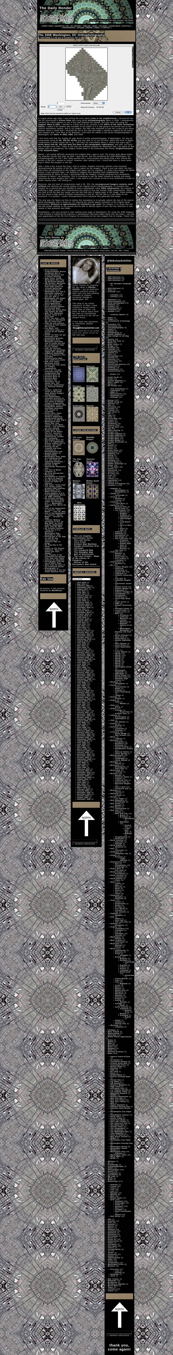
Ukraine (118, 1022)
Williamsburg (130, 818)
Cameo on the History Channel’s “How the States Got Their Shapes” (54, 550)
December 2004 (84, 754)
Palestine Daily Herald (120, 1108)
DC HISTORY (76, 26)
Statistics (112, 1233)
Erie (117, 863)
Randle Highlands (123, 640)
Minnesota (114, 765)
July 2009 (81, 662)
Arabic (110, 319)
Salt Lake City (121, 922)
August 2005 (82, 741)
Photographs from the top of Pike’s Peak (54, 562)
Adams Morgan (121, 567)
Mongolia (119, 992)
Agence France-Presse (120, 1056)
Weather (111, 1266)
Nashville (119, 898)
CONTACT (106, 28)
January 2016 (83, 602)
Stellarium (112, 1234)
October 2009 (83, 657)
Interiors (111, 472)
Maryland (114, 740)
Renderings (113, 1181)
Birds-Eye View (114, 341)
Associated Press (118, 1065)
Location (111, 485)
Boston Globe (116, 1066)
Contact (126, 250)
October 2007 (83, 697)
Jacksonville (120, 687)
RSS (120, 250)
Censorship (113, 361)
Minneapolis (120, 767)
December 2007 (84, 694)
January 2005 (83, 752)
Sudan (118, 1020)
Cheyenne (119, 1027)
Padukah (119, 730)
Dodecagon (120, 1203)
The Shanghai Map (83, 552)
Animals (111, 306)
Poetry (110, 1171)
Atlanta (118, 698)
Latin (110, 475)
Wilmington (120, 683)
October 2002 (83, 796)
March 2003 (82, 787)
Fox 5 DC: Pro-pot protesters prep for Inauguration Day (53, 371)
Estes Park (120, 557)
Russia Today (116, 1118)
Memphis (119, 897)
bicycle (111, 339)
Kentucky (114, 727)
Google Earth (113, 437)
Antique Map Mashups (85, 544)
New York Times (117, 1100)
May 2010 (81, 646)
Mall (117, 613)
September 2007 (84, 699)
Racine (118, 947)
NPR (112, 1103)
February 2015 (83, 604)
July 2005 (81, 742)
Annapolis (119, 742)
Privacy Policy (105, 250)
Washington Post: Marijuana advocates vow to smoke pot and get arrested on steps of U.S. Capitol (55, 343)
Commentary (113, 369)
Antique (111, 311)
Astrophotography (116, 328)
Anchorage (120, 495)
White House (120, 675)
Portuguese (113, 1173)
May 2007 (81, 706)
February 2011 (83, 631)
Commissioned (114, 371)
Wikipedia (112, 1281)
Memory (113, 1194)
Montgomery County (124, 748)
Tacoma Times (116, 1126)
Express (118, 1153)
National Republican (119, 1096)
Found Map (113, 418)
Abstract (114, 1184)
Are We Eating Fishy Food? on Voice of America (54, 481)
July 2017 (81, 591)
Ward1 (118, 653)
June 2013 (81, 617)
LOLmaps (79, 548)
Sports (111, 1228)
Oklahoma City (121, 853)
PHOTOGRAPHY (69, 28)
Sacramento (120, 535)
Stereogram (113, 1236)
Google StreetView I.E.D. (86, 546)
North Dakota (116, 845)
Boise (117, 707)
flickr (110, 417)
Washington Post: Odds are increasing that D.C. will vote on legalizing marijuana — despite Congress (55, 460)
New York (114, 810)
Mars (117, 885)
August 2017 (82, 589)
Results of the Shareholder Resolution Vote (55, 466)
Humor (110, 465)
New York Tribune (118, 1101)
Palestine (119, 997)
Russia (118, 1000)
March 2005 (82, 749)
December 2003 (84, 772)
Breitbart (114, 1068)
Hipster (111, 457)
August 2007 (82, 701)
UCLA (122, 528)
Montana (114, 790)
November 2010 (84, 636)
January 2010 (83, 652)
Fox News (114, 1081)
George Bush (113, 427)
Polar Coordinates (123, 1211)
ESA (109, 405)
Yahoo (110, 1287)
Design (111, 400)
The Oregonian (116, 1130)
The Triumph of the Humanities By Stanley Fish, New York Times (55, 556)
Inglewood (124, 517)
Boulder (118, 553)
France (123, 967)
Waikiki (123, 703)
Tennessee (115, 895)
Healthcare (112, 452)
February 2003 (83, 789)
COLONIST (103, 26)
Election (111, 403)
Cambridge (120, 758)
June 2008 (81, 684)
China (117, 953)
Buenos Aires (128, 1011)
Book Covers (113, 344)
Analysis (111, 305)
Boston (118, 757)
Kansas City (120, 782)
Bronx (122, 815)
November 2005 (84, 736)
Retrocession (116, 394)
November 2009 (84, 656)
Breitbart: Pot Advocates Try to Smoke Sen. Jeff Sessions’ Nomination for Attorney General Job (54, 384)
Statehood (114, 395)
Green (110, 448)
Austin (118, 902)
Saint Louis (120, 787)
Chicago (118, 710)
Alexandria (120, 928)
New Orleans (120, 735)
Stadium (111, 1229)
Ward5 (118, 660)
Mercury (118, 887)
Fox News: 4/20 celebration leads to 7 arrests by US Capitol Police (55, 330)
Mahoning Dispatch (118, 1093)
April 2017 (81, 594)
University (112, 1254)
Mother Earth (116, 1198)
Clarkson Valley (122, 777)
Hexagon (119, 1206)
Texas (112, 900)
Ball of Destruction (84, 554)
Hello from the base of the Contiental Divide (55, 565)
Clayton (118, 778)
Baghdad (124, 983)
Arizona (113, 497)
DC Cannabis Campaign (120, 283)
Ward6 (118, 662)
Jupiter (118, 883)
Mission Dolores (123, 547)
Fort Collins (120, 558)
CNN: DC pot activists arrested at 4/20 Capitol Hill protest (55, 324)
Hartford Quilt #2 (52, 376)
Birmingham (120, 490)
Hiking (110, 455)
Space (113, 882)
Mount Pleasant (122, 635)
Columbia (119, 877)
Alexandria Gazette (118, 1061)
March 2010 (82, 649)
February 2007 (83, 711)
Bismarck (119, 847)
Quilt (112, 1199)
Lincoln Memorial (124, 621)
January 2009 (83, 672)
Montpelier (120, 925)
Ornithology (113, 1165)
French (111, 420)
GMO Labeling (114, 430)
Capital (111, 353)
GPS (109, 443)
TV (109, 1251)
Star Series (115, 1216)
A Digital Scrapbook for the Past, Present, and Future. (103, 247)
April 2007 (81, 707)
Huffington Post (117, 1088)
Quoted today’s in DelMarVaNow (53, 454)
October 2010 (83, 637)
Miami (117, 688)
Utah (112, 917)
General (111, 425)
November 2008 (84, 676)
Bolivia (123, 1013)
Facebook (112, 407)
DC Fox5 (114, 1071)
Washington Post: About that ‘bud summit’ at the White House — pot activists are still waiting (55, 425)
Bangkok (119, 915)
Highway (111, 453)
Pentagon (119, 933)
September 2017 (84, 587)
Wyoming (114, 1025)
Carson (123, 512)
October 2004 (83, 757)
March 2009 (82, 669)
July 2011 (81, 622)
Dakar (122, 1005)
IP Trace (111, 473)
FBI (109, 413)
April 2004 (81, 767)
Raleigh (118, 843)
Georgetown (120, 593)
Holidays (111, 460)
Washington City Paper (120, 1140)
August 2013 (82, 616)
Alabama (114, 488)
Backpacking (113, 333)
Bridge (111, 346)
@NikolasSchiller (119, 260)
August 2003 (82, 779)
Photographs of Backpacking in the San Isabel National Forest (55, 569)
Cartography (113, 356)
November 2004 (84, 756)
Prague (118, 998)
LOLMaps (112, 1030)
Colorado (114, 552)
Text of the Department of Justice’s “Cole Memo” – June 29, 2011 (55, 509)
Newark (118, 805)
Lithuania (124, 970)
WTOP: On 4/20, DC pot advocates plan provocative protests (55, 336)
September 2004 (84, 759)
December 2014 (84, 607)
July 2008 (81, 682)
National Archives (115, 1052)
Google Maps (113, 438)
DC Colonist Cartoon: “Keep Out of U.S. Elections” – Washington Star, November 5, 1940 (54, 531)
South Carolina (117, 875)
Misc (112, 1196)
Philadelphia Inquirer (119, 1115)
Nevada (113, 797)
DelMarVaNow (116, 1075)
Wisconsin (115, 943)
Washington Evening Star (121, 1143)
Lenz (112, 1189)
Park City (119, 920)
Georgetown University (120, 596)
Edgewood (119, 590)
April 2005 (81, 747)
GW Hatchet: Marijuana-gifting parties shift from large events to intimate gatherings (55, 285)
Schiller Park (121, 713)
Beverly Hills (121, 507)
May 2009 (81, 666)
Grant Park (125, 712)
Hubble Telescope (115, 463)
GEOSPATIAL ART (62, 26)
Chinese (111, 363)
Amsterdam (130, 975)
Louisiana (114, 732)
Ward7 (118, 663)
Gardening (112, 423)
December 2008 (84, 674)
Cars (110, 354)
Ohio (112, 848)
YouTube (111, 1289)
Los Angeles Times (118, 1091)
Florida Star (115, 1080)
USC (122, 530)
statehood (112, 1231)
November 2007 (84, 696)
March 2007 (82, 709)
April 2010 (81, 647)
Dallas (118, 905)
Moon (117, 888)
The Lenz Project (83, 556)
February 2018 (83, 586)
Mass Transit (113, 1032)
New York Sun (116, 1098)
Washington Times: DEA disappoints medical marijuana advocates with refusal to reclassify (55, 408)
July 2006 (81, 722)
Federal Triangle (122, 592)
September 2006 (84, 719)
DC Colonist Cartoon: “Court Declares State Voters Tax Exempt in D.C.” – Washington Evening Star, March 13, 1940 (55, 502)
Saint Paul (119, 768)
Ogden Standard (117, 1105)
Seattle (118, 938)
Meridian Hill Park (123, 632)
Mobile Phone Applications (120, 1037)
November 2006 (84, 716)
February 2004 (83, 769)
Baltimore (119, 743)
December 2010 (84, 634)
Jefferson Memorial (124, 617)
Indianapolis (120, 718)
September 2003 (84, 777)
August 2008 (82, 681)
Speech (111, 1226)
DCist (112, 1073)
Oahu (117, 702)
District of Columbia (91, 250)
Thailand (114, 913)
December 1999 (84, 799)
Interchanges (125, 518)
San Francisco (121, 538)
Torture (111, 1248)
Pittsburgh (120, 867)
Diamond (119, 1201)
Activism (111, 292)
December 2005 (84, 734)
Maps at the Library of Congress (86, 558)
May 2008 (81, 686)
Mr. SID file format (68, 140)
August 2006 (82, 721)
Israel (117, 985)
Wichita (118, 725)
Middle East (120, 990)
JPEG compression (110, 188)
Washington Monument (125, 629)
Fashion (111, 410)
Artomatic (112, 324)
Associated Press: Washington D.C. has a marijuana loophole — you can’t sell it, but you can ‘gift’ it (55, 293)
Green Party (113, 450)
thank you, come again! (119, 1347)
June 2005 (81, 744)
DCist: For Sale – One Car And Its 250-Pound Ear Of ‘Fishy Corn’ (55, 319)
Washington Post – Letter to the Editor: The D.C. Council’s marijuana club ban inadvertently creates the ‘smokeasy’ (54, 434)
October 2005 (83, 737)
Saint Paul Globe (117, 1120)
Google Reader (114, 440)
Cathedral (119, 573)
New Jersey (115, 803)
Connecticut (115, 562)
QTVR (110, 1178)
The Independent (117, 1128)
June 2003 (81, 782)
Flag (110, 415)
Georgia (113, 697)
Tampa (118, 695)
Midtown (128, 833)
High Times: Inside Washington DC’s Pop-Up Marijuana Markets (55, 279)
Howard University (123, 605)
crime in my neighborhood (103, 118)
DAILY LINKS (113, 382)
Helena (118, 792)
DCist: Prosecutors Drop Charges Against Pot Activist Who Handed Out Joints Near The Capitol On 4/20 (55, 308)
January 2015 (83, 606)
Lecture (111, 478)
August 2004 (82, 761)
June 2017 (81, 592)
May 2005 (81, 746)
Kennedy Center (122, 608)
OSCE (110, 1168)
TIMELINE (86, 26)
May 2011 (81, 626)
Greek (110, 447)
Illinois (113, 708)
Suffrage (114, 397)
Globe (117, 1204)
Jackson (119, 772)
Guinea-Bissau (121, 978)
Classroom (112, 366)
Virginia (113, 927)
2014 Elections (114, 280)
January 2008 (83, 692)
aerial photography (116, 303)
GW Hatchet (115, 1083)
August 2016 (82, 597)
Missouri (114, 773)
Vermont (114, 923)
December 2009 (84, 654)
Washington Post (117, 1151)
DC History (112, 385)
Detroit (118, 763)
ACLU (110, 290)
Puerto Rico (115, 868)
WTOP (113, 1158)
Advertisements (114, 301)
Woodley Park (121, 677)
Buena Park (120, 508)
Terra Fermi (80, 542)
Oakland (118, 532)
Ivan (117, 1271)
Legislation (115, 390)
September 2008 (84, 679)
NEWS (94, 26)
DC (111, 565)
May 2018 (81, 584)
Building (111, 348)
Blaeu (110, 343)
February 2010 (83, 651)
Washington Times (118, 1155)
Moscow (123, 1002)
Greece (123, 968)
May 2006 (81, 726)
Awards (111, 331)
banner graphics (115, 334)
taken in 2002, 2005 (63, 134)
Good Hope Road (122, 598)
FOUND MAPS (114, 26)
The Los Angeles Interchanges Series (83, 537)
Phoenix (118, 498)
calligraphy (113, 351)
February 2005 (83, 751)
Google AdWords (115, 435)
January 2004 (83, 771)
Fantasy (111, 408)
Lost (112, 1191)
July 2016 (81, 599)
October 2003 (83, 776)
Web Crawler (113, 1279)
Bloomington (120, 717)
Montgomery (120, 492)
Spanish (111, 1224)
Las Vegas (119, 798)
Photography (113, 1170)
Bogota (128, 1017)
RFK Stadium (121, 643)
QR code (111, 1176)
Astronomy (112, 326)
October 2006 (83, 717)
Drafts (113, 374)
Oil (109, 1163)
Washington (115, 937)
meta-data (112, 1035)
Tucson (118, 500)
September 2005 (84, 739)
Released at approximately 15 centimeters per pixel (76, 204)
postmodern (113, 1175)
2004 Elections (114, 277)
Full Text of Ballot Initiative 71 (53, 470)
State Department (123, 647)
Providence (120, 873)
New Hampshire (117, 800)
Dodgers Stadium (123, 514)
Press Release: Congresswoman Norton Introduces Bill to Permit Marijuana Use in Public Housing (55, 273)
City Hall (119, 578)
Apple (110, 318)
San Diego (119, 537)
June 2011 (81, 624)
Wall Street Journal (119, 1136)
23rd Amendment (117, 389)
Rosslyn (118, 935)
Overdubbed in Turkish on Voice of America (55, 477)
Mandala (114, 1193)
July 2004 (81, 762)
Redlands (119, 533)
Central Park (128, 826)
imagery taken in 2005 (49, 124)
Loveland (119, 560)
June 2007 (81, 704)
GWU (117, 603)
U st (117, 650)
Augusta (119, 738)
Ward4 (118, 658)
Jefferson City (121, 780)
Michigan (114, 762)
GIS (109, 428)
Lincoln (118, 795)
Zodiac (111, 1291)
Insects (111, 468)
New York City (121, 813)
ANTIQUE (80, 28)
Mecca (118, 987)
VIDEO (96, 28)
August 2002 (82, 797)
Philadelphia (120, 865)
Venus (117, 893)
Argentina (124, 1008)
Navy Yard (119, 637)
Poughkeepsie (121, 837)
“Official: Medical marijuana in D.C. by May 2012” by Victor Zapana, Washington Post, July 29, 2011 (54, 523)
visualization (113, 1263)
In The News (113, 467)
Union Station (121, 652)
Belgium (123, 958)
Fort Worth (120, 908)
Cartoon (111, 358)
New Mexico (115, 807)
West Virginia (116, 940)
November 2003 (84, 774)
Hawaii (113, 700)
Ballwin (118, 775)
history (111, 458)
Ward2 (118, 655)
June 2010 (81, 644)
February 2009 (83, 671)
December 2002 (84, 792)
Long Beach (125, 522)
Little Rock (120, 503)
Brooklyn (124, 817)
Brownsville (120, 903)
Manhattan (124, 822)
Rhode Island (116, 872)
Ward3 (118, 657)
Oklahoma (114, 852)
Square (118, 1214)
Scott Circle (120, 645)
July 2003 (81, 781)
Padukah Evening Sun (120, 1106)
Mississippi (115, 770)
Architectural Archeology (119, 321)
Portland (119, 857)
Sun (117, 892)
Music (110, 1047)
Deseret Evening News (120, 1076)
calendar (111, 349)
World (113, 948)
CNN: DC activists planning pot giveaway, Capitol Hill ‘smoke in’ (55, 349)
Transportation (114, 1249)
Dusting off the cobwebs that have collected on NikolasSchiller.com (53, 449)
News (110, 1053)
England (123, 965)
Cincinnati (119, 850)
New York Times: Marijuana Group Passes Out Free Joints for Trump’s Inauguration (55, 365)
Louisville (119, 728)
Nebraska (114, 793)
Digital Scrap (113, 402)
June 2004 (81, 764)
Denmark (124, 960)
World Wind (113, 1286)
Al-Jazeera (115, 1060)
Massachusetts (116, 755)
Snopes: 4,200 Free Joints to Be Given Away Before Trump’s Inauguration (54, 392)
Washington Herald (118, 1146)
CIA (116, 932)
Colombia (124, 1015)
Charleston (120, 942)
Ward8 (118, 665)
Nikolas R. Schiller (59, 250)
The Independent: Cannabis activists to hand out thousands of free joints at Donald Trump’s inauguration (55, 400)
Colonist (75, 250)
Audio (110, 329)
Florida (113, 685)
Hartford (119, 563)
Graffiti (111, 445)
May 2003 (81, 784)
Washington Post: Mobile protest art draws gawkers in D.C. (55, 491)
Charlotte (119, 842)
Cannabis (114, 295)
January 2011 (83, 632)
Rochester (119, 838)
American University (119, 569)
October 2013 (83, 614)
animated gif (113, 308)
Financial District (124, 541)
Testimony (112, 1244)
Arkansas (114, 502)
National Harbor (122, 752)
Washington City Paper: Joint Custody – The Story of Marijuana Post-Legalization (55, 300)
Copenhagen (130, 962)
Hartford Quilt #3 (52, 375)
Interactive (112, 470)
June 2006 (81, 724)
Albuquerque (120, 808)
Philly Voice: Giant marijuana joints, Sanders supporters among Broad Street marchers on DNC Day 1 (55, 416)
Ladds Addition (124, 859)
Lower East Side (127, 830)
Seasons (111, 1221)
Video (110, 1259)
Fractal (113, 1186)
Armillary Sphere (117, 314)
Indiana (113, 715)
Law (109, 477)
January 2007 (83, 712)
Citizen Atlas (65, 120)
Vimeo (110, 1261)
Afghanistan (120, 950)
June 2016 (81, 601)
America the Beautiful (54, 560)
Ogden (118, 918)
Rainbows (114, 1274)
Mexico (118, 988)
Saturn (118, 890)
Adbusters (112, 300)
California (114, 505)
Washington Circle (123, 667)
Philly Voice (115, 1116)
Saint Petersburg (122, 692)
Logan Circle (121, 612)
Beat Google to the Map (118, 336)
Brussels (119, 952)
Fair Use (114, 250)
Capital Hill (120, 572)
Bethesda (119, 745)
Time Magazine (117, 1133)
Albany (118, 812)
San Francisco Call (118, 1123)
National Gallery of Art (126, 624)
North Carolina (116, 840)
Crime (110, 379)
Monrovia (119, 993)
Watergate (119, 673)
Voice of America (118, 1135)
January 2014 (83, 611)
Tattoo (110, 1243)
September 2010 (84, 639)
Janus (113, 1188)
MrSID (110, 1042)
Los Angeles (120, 510)
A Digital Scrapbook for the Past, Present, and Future (111, 20)
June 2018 (81, 582)
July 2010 (81, 642)
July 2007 (81, 702)
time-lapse (112, 1246)
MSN (110, 1043)
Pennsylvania (116, 862)
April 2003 (81, 786)
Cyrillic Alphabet (115, 380)
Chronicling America (117, 364)
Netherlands (125, 972)
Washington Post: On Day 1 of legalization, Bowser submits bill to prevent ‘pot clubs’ (55, 442)
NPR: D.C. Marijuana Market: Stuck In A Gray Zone (54, 314)
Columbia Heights (123, 580)
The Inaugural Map (83, 550)
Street (110, 1238)
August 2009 (82, 661)
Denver (118, 555)
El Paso (118, 907)
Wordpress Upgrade (116, 1284)
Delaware (114, 682)
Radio (110, 1180)
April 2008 (81, 687)
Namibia (118, 995)
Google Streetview (116, 442)
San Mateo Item (117, 1125)
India (117, 980)
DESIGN (89, 28)
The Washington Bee (119, 1131)
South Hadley (121, 760)
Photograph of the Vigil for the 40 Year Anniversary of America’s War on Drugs (55, 540)
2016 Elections (114, 288)
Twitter (111, 1253)
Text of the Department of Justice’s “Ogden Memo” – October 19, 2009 (55, 515)
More (117, 1208)
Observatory (120, 638)
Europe (118, 957)
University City (122, 788)
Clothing (111, 368)
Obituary (111, 1161)
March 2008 (82, 689)
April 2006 (81, 727)
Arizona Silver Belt (118, 1063)
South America (121, 1007)
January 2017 (83, 596)
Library (111, 482)
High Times (115, 1086)
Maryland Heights (123, 783)
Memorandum (113, 1033)
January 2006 (83, 732)
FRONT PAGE (47, 26)
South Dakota (116, 878)
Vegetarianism (114, 1258)
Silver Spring (121, 753)
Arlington (119, 930)
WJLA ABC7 (115, 1156)
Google (111, 432)
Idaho (112, 705)
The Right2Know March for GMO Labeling (55, 495)
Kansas (113, 723)
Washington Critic (116, 1264)
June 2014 (81, 609)
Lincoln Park (121, 610)
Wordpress (112, 1282)
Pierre (117, 880)
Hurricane (114, 1269)
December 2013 (84, 612)
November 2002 (84, 794)
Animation (112, 310)
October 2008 (83, 677)
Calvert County (121, 747)
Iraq (117, 982)
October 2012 (83, 619)
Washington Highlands (120, 671)
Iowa (112, 720)
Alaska (113, 493)
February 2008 (83, 691)
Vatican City (120, 1023)
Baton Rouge (121, 733)
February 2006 (83, 731)
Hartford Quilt (51, 378)
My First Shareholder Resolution (54, 474)
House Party (113, 462)
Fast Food (112, 412)
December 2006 (84, 714)
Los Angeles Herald (119, 1090)
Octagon (119, 1209)
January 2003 (83, 791)
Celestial (111, 359)
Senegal (118, 1003)
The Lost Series (82, 540)
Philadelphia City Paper (120, 1111)
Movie (110, 1040)
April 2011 (81, 627)
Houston (119, 910)
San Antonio (120, 912)
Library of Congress (117, 483)
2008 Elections (114, 279)
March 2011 (82, 629)
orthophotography (96, 120)
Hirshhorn (124, 615)
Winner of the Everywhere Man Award (84, 563)
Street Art (112, 1239)
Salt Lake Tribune (118, 1121)
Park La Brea (126, 525)
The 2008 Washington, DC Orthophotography (71, 35)
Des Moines (120, 722)
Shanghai (124, 955)
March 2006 (82, 729)
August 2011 (82, 621)
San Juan (119, 870)
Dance (110, 384)
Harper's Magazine (118, 1085)
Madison (119, 945)
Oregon (113, 855)
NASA (110, 1050)
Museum (111, 1045)
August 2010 (82, 641)
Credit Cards (113, 377)
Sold (110, 1223)
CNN (112, 1070)
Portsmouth (120, 802)
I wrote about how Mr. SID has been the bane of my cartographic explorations (84, 143)
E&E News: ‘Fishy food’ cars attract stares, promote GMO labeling (55, 486)
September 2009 (84, 659)
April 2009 (81, 667)
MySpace (111, 1048)
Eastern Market (122, 588)
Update (111, 1256)
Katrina (118, 1272)
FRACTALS (126, 26)
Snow (112, 1276)
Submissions (113, 1241)
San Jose (119, 550)
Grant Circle (120, 602)
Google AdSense (115, 433)
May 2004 (81, 766)
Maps (112, 392)
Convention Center (123, 583)
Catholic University (123, 575)
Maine (113, 737)
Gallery (111, 422)
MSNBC (113, 1095)
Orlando (118, 690)
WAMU (113, 1138)
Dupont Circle (121, 587)
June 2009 (81, 664)
